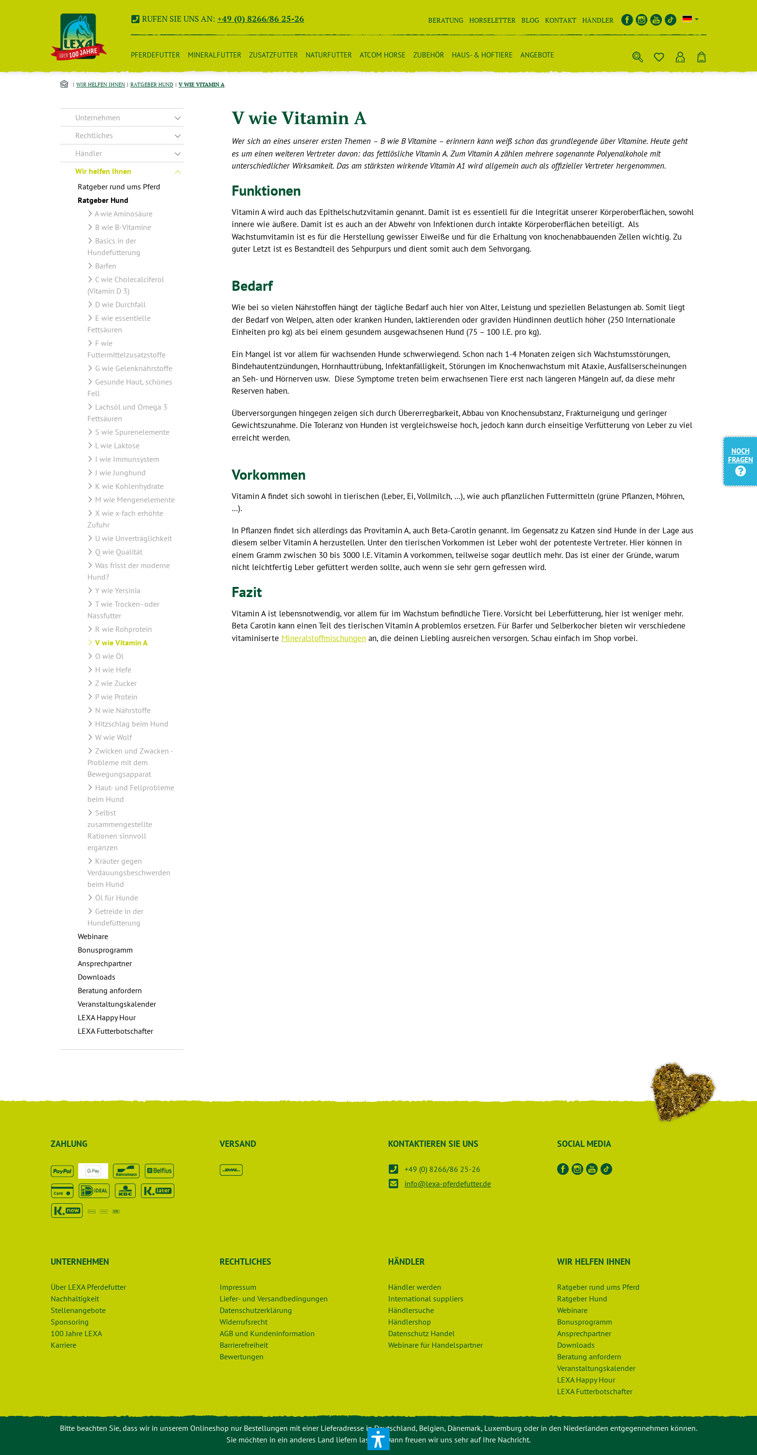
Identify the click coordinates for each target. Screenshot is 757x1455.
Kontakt (560, 20)
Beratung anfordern (589, 1356)
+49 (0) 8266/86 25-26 (260, 18)
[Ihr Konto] (680, 55)
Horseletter (492, 20)
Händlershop (409, 1322)
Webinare (572, 1310)
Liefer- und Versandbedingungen (274, 1298)
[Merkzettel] (659, 55)
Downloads (576, 1345)
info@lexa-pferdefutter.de (448, 1183)
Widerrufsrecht (243, 1322)
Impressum (238, 1287)
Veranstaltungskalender (596, 1368)
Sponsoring (70, 1322)
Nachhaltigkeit (75, 1298)
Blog (530, 20)
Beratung (445, 20)
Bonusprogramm (584, 1322)
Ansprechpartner (584, 1333)
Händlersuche (411, 1310)
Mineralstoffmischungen (323, 638)
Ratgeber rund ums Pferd (598, 1287)
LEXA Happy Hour (586, 1379)
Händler (598, 20)
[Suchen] (637, 55)
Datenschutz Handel (421, 1333)
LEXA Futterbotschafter (594, 1391)
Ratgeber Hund (582, 1298)
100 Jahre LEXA (76, 1333)
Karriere (63, 1345)
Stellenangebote (78, 1310)
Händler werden (414, 1287)
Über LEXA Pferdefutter (88, 1287)
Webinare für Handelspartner (435, 1345)
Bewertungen (242, 1356)
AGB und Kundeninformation (267, 1333)
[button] (378, 1439)
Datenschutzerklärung (256, 1310)
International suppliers (425, 1298)
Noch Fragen (740, 460)
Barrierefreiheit (244, 1345)
